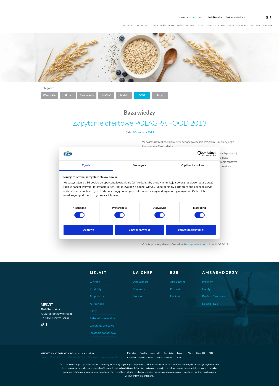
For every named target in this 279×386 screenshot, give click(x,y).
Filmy (201, 25)
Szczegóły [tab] (139, 165)
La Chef (106, 95)
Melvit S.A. (129, 25)
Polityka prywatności (165, 357)
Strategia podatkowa (103, 332)
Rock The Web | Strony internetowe (101, 357)
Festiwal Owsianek (261, 25)
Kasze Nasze (240, 25)
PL (194, 17)
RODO (179, 357)
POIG (142, 95)
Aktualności (176, 25)
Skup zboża (159, 25)
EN (199, 17)
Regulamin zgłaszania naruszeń (140, 357)
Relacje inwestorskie (102, 318)
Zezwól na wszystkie (191, 229)
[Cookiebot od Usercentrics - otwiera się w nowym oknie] (200, 153)
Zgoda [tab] (86, 165)
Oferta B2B (212, 25)
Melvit (124, 95)
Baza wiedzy (87, 95)
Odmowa (88, 229)
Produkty (143, 25)
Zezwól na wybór (139, 229)
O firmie (95, 281)
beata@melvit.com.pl (197, 244)
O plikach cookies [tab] (192, 165)
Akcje (67, 95)
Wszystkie (49, 95)
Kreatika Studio (58, 357)
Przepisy (190, 25)
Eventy (206, 289)
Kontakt (226, 25)
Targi (160, 95)
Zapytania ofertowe (102, 325)
